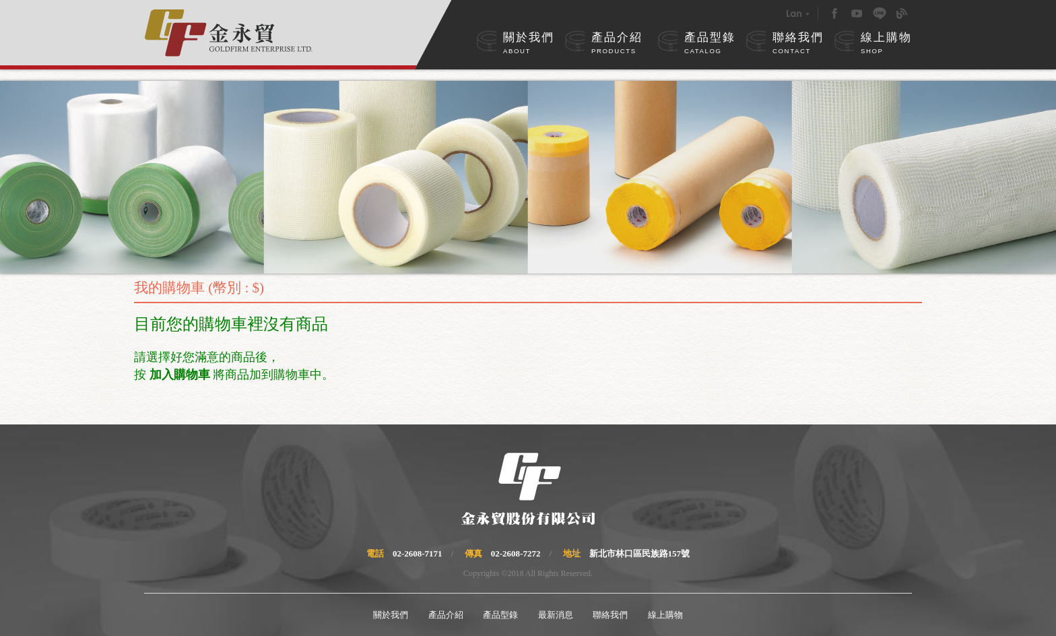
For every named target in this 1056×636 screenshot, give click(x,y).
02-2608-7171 (417, 553)
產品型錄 (709, 44)
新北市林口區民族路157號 (639, 553)
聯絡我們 (798, 44)
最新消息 (555, 615)
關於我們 (528, 44)
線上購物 (886, 44)
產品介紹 (616, 44)
